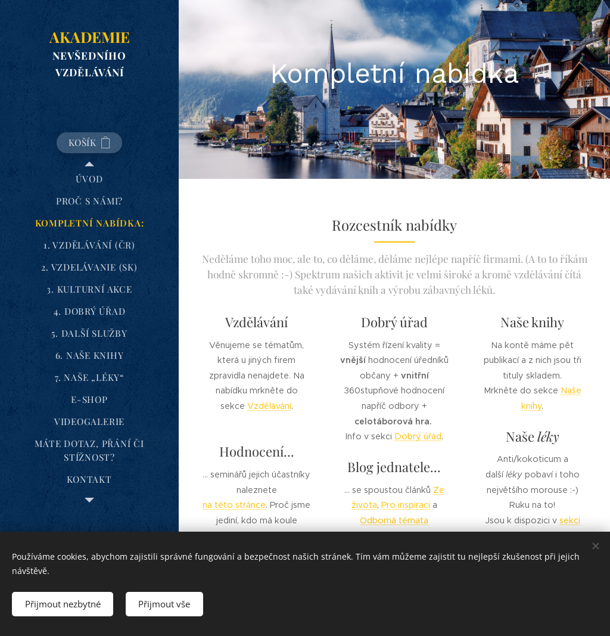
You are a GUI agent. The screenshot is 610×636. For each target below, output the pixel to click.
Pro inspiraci (405, 505)
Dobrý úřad (417, 436)
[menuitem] (89, 179)
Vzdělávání (269, 406)
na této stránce (234, 505)
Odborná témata (394, 519)
